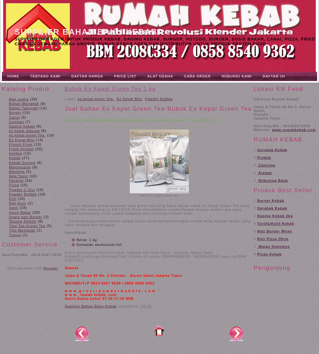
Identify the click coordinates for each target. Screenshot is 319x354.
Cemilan (16, 122)
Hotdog (15, 153)
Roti (13, 199)
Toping (15, 235)
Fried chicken (21, 149)
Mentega (17, 171)
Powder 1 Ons (22, 190)
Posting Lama (236, 333)
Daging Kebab (22, 126)
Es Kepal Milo (21, 140)
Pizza (14, 185)
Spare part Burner (25, 217)
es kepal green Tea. (27, 135)
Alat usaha (19, 99)
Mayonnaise (20, 167)
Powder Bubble (23, 194)
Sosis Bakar (20, 212)
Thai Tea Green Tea (27, 226)
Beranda (159, 331)
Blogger (51, 268)
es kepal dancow (24, 131)
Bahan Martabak (24, 104)
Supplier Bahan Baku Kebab (86, 31)
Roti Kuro (17, 203)
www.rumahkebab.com (294, 130)
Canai (14, 117)
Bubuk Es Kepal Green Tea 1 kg (110, 89)
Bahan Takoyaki (23, 108)
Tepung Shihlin (22, 221)
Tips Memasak (22, 230)
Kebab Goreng (22, 163)
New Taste (18, 176)
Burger (15, 112)
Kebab (15, 158)
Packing (16, 180)
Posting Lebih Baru (82, 333)
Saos (13, 208)
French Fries (21, 144)
